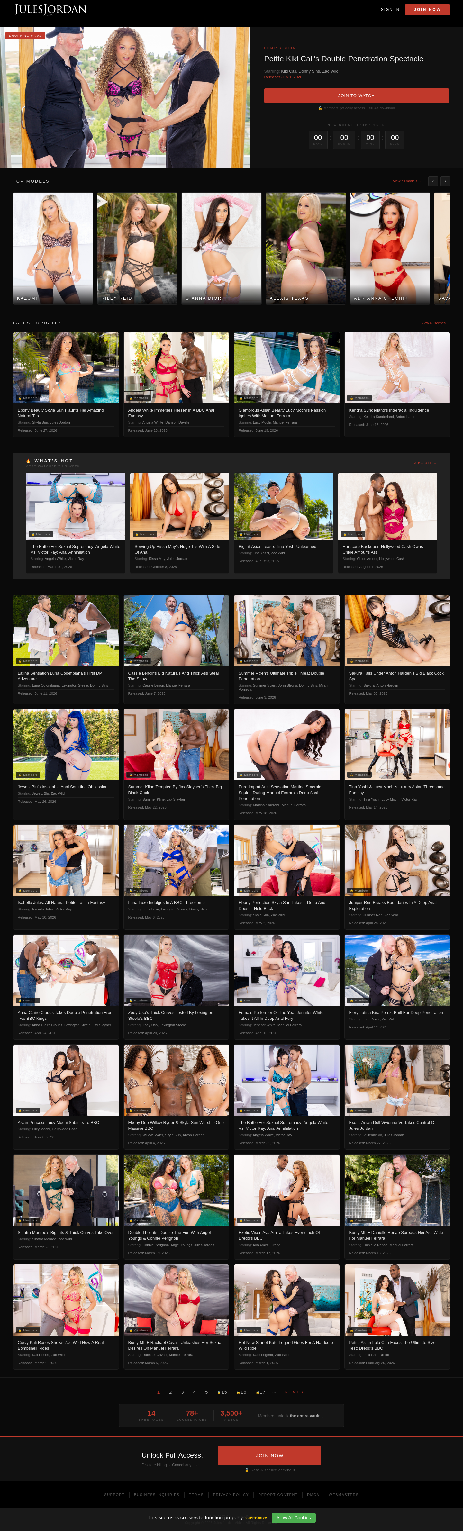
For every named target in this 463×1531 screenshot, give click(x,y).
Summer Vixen (264, 685)
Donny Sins (309, 71)
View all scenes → (435, 323)
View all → (425, 463)
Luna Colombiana (46, 685)
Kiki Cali (288, 71)
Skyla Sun (40, 422)
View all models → (407, 181)
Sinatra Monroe (44, 1239)
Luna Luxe (150, 909)
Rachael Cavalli (154, 1355)
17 (261, 1392)
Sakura (369, 685)
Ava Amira (261, 1245)
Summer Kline (153, 799)
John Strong (287, 685)
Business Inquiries (157, 1495)
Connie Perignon (155, 1245)
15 (222, 1392)
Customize (256, 1518)
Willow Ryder (152, 1135)
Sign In (390, 9)
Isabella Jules (43, 909)
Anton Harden (406, 417)
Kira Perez (371, 1019)
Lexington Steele (75, 685)
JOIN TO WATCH (356, 95)
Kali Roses (40, 1355)
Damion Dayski (177, 422)
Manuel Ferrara (285, 422)
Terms (196, 1495)
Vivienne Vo (372, 1135)
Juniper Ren (372, 915)
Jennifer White (264, 1025)
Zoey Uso (150, 1025)
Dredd (275, 1245)
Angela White (152, 422)
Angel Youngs (181, 1245)
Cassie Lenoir (153, 685)
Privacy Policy (231, 1495)
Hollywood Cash (391, 559)
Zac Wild (330, 71)
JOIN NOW (270, 1455)
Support (114, 1495)
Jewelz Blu (40, 793)
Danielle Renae (375, 1245)
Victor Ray (76, 559)
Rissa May (157, 559)
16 (241, 1392)
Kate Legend (263, 1355)
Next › (294, 1392)
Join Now (427, 9)
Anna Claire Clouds (47, 1025)
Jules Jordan (60, 422)
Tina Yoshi (261, 553)
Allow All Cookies (294, 1517)
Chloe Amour (367, 559)
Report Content (278, 1495)
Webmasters (344, 1495)
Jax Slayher (176, 799)
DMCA (313, 1495)
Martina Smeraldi (266, 805)
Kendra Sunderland (378, 417)
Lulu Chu (370, 1355)
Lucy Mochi (262, 422)
